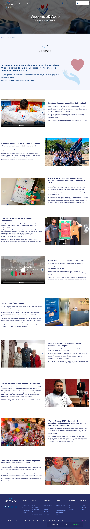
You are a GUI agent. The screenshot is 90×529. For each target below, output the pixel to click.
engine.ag (86, 520)
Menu (21, 3)
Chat (64, 524)
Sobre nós (24, 500)
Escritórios (72, 500)
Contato (58, 500)
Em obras (34, 511)
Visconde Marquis (46, 508)
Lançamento (35, 509)
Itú (70, 505)
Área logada (83, 506)
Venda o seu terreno (61, 510)
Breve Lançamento (35, 506)
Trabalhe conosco (60, 505)
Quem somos (25, 505)
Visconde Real (48, 505)
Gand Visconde (48, 511)
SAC (82, 509)
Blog (23, 508)
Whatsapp (74, 524)
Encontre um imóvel (68, 3)
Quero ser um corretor (59, 513)
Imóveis (34, 500)
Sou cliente (83, 500)
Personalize (46, 3)
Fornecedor (59, 508)
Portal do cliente (82, 3)
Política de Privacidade (49, 520)
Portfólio (24, 512)
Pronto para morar (37, 514)
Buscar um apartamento (34, 3)
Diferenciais (47, 500)
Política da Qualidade (63, 520)
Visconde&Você (56, 3)
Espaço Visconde (71, 508)
